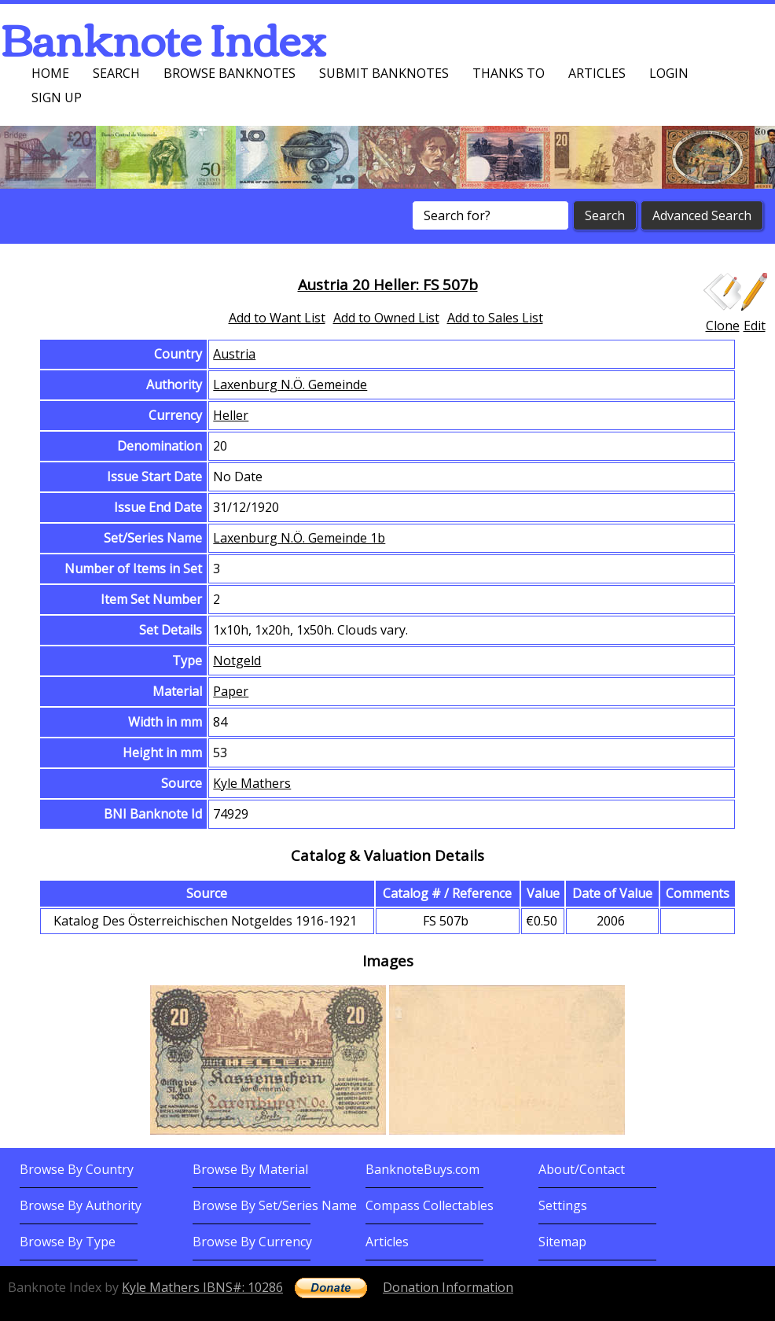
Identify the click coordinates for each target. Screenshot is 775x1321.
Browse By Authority (80, 1205)
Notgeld (237, 660)
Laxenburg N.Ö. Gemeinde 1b (299, 537)
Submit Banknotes (384, 73)
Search (116, 73)
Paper (230, 691)
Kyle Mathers (252, 783)
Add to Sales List (495, 317)
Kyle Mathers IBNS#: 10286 (202, 1287)
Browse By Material (250, 1169)
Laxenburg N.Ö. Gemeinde (290, 384)
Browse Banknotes (229, 73)
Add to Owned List (386, 317)
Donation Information (448, 1287)
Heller (230, 415)
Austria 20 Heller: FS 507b (388, 284)
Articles (597, 73)
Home (50, 73)
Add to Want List (277, 317)
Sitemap (562, 1241)
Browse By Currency (252, 1241)
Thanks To (508, 73)
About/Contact (581, 1169)
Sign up (56, 97)
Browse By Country (77, 1169)
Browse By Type (68, 1241)
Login (669, 73)
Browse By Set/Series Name (275, 1205)
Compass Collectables (429, 1205)
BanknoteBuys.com (422, 1169)
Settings (562, 1205)
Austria (234, 353)
